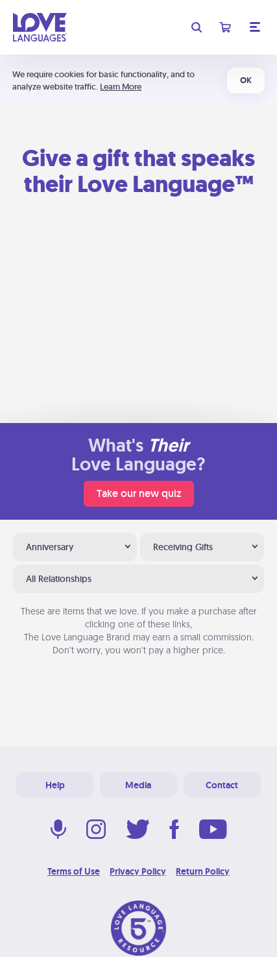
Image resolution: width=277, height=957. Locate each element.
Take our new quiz (139, 493)
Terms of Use (73, 871)
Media (138, 785)
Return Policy (203, 871)
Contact (222, 785)
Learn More (120, 86)
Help (55, 785)
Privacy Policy (138, 871)
